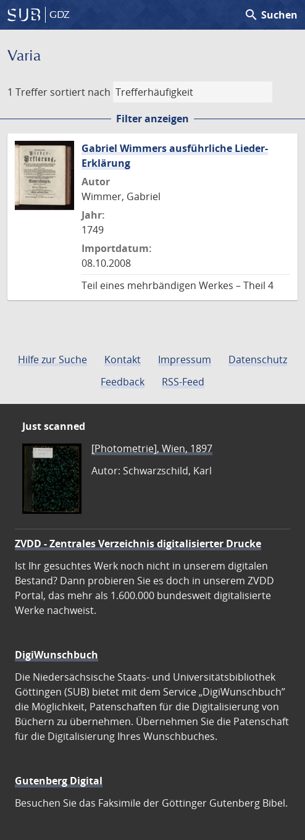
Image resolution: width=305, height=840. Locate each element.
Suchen (271, 14)
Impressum (184, 359)
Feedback (122, 381)
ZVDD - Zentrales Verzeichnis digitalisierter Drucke (138, 543)
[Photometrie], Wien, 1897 (151, 448)
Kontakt (122, 359)
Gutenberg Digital (58, 781)
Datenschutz (257, 359)
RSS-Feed (183, 381)
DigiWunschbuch (56, 655)
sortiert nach (80, 92)
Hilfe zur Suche (52, 359)
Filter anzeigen (152, 118)
